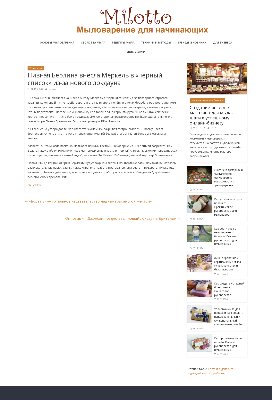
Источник (34, 184)
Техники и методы (156, 42)
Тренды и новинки (192, 42)
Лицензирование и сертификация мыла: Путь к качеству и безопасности (228, 263)
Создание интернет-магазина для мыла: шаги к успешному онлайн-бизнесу (211, 115)
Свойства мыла (93, 42)
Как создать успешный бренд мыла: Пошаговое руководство (229, 289)
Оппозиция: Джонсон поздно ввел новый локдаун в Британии (123, 218)
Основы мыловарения (57, 42)
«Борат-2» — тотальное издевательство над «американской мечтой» (88, 201)
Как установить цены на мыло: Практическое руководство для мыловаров (228, 206)
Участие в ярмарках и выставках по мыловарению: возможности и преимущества (228, 177)
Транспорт (36, 68)
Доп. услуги (136, 52)
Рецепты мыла (123, 42)
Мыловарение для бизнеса (207, 100)
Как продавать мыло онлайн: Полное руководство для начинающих (228, 344)
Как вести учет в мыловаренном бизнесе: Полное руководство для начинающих (225, 236)
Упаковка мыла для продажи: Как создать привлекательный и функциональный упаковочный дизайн (228, 316)
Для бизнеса (222, 42)
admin (52, 89)
